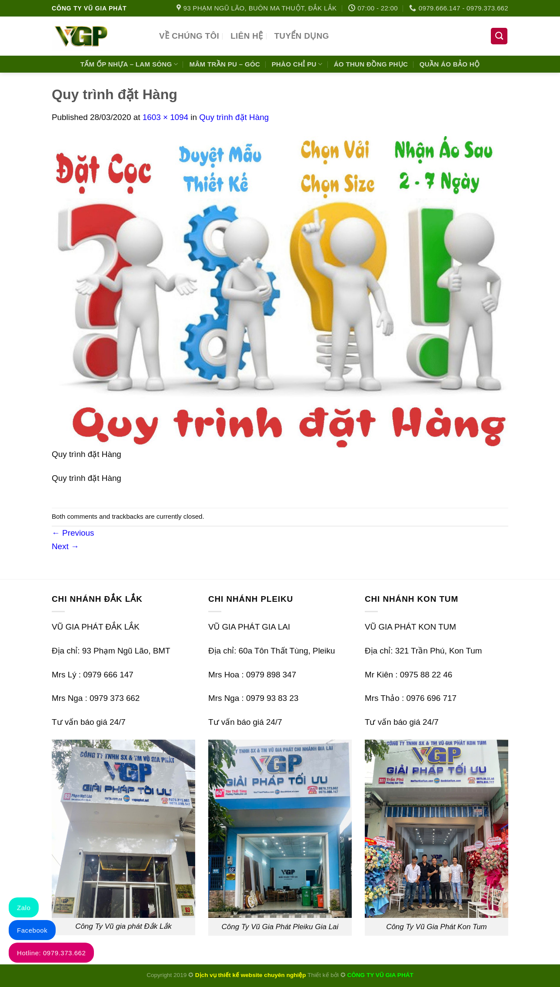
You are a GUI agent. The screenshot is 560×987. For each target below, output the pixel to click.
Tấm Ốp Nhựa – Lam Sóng (129, 64)
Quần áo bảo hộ (450, 64)
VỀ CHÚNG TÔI (189, 35)
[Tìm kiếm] (499, 36)
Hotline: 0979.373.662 (51, 953)
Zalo (23, 907)
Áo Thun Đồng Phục (371, 64)
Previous (73, 532)
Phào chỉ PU (297, 64)
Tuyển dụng (301, 35)
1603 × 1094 (165, 117)
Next (65, 546)
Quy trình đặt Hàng (234, 117)
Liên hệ (246, 35)
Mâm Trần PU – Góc (225, 64)
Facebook (32, 930)
